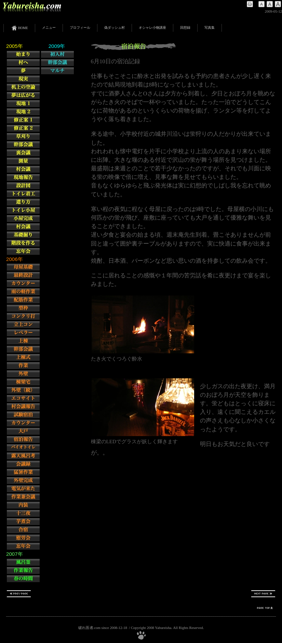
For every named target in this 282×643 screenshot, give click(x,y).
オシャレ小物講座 (152, 27)
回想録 (185, 27)
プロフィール (80, 27)
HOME (19, 28)
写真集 (209, 27)
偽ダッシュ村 (114, 27)
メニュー (49, 27)
